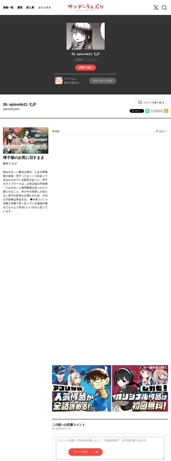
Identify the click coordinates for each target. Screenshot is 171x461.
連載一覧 (8, 7)
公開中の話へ (85, 67)
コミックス (44, 7)
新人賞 (30, 7)
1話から (162, 131)
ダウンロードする (102, 80)
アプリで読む (81, 451)
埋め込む (158, 111)
